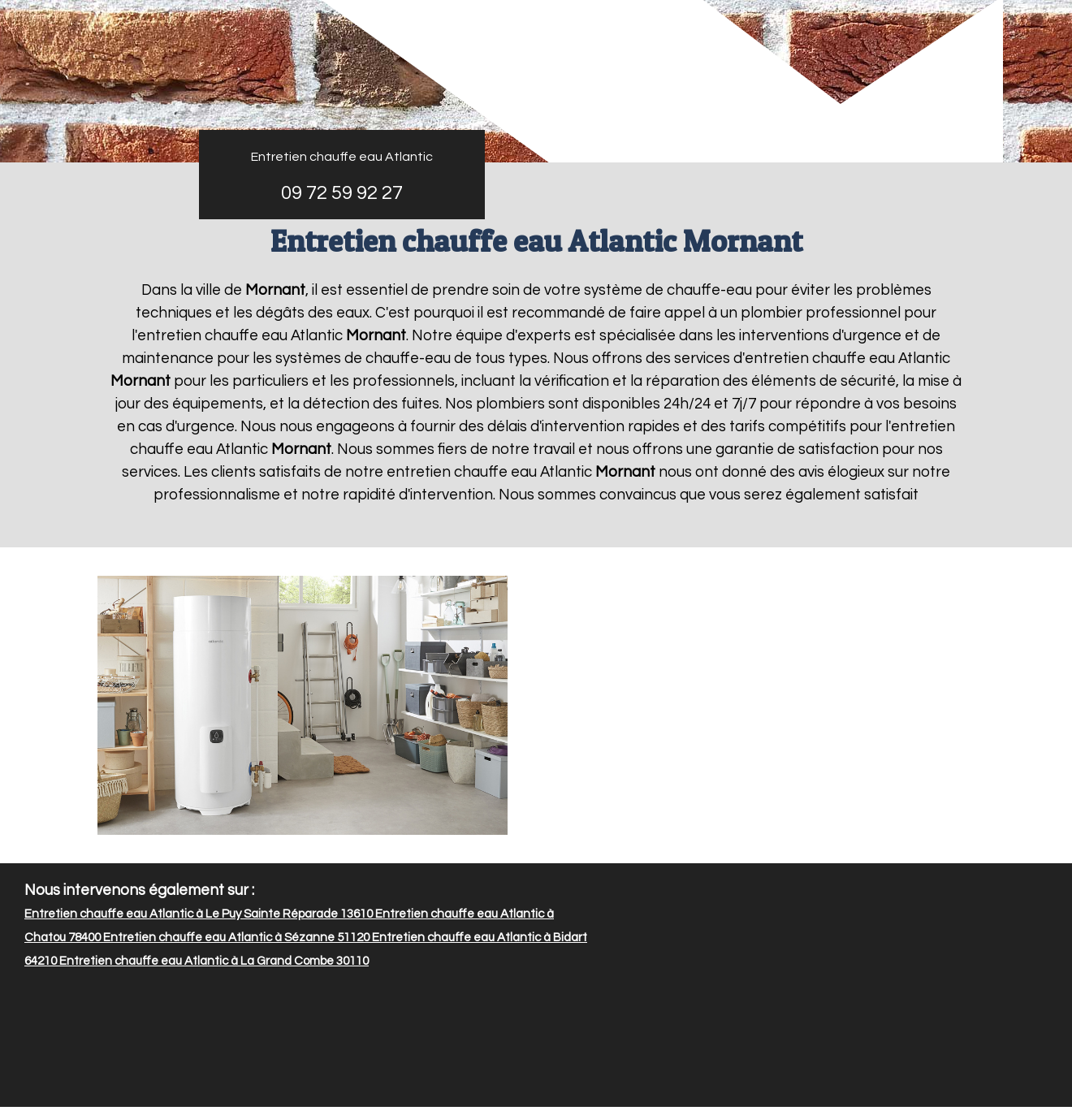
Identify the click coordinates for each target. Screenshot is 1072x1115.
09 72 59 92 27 (342, 193)
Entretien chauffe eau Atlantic (342, 156)
